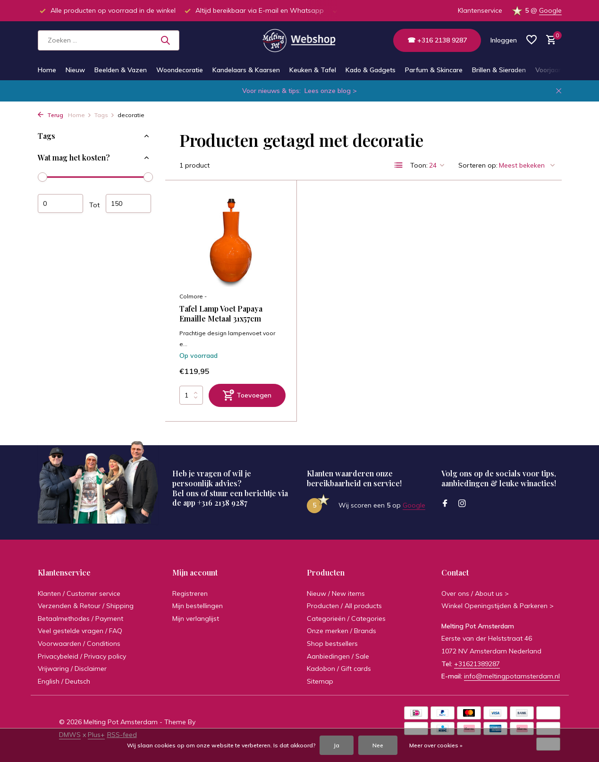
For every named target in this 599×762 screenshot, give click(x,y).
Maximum (128, 203)
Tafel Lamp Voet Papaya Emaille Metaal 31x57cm (220, 313)
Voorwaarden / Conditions (79, 643)
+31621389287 (477, 664)
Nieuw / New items (336, 593)
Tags (104, 115)
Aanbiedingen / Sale (338, 656)
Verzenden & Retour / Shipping (86, 605)
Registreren (190, 593)
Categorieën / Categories (346, 618)
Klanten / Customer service (79, 593)
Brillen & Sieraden (499, 70)
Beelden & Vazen (120, 70)
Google (550, 10)
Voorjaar (548, 70)
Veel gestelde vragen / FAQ (80, 631)
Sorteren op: (478, 165)
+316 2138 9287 (222, 503)
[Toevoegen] (247, 395)
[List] (399, 165)
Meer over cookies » (436, 745)
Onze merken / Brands (341, 631)
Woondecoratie (179, 70)
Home (47, 70)
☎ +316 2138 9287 (437, 40)
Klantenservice (480, 10)
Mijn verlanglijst (195, 618)
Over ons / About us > (475, 593)
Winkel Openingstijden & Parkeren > (497, 605)
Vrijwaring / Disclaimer (72, 668)
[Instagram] (462, 503)
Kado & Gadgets (371, 70)
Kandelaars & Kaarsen (246, 70)
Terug (50, 115)
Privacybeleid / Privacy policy (82, 656)
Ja (336, 745)
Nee (377, 745)
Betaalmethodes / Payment (80, 618)
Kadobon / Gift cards (339, 668)
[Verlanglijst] (531, 40)
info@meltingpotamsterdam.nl (512, 676)
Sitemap (320, 681)
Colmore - (193, 296)
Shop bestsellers (332, 643)
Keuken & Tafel (312, 70)
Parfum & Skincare (434, 70)
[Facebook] (445, 503)
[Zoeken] (108, 40)
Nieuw (75, 70)
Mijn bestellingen (197, 605)
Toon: (419, 165)
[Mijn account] (503, 40)
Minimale (60, 203)
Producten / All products (344, 605)
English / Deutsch (64, 681)
